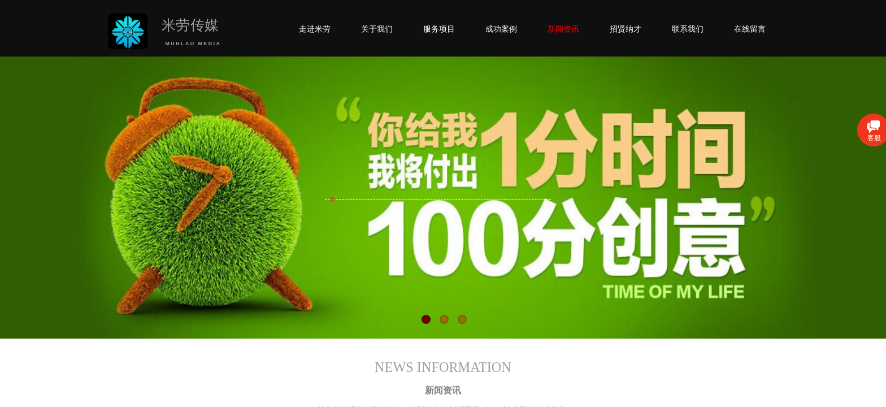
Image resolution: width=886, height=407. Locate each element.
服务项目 (439, 28)
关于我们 (377, 28)
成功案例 (501, 28)
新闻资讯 (563, 28)
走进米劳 (315, 28)
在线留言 (750, 28)
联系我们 (687, 28)
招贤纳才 (625, 28)
